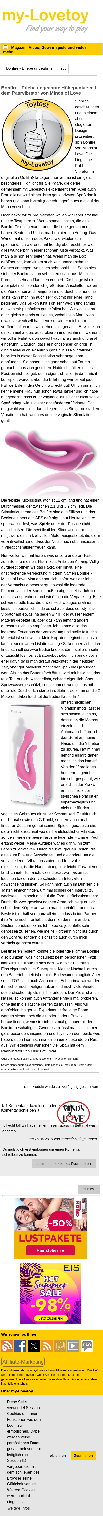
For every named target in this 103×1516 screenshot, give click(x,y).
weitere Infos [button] (19, 1508)
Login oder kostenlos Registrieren (63, 1163)
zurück (89, 1189)
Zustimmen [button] (83, 1456)
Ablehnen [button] (58, 1456)
